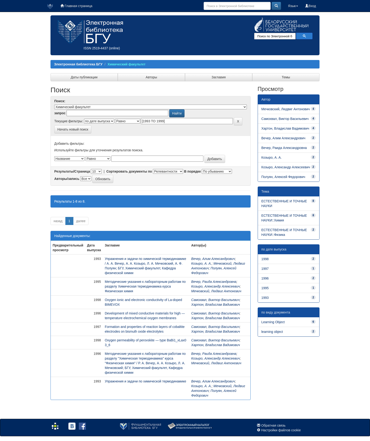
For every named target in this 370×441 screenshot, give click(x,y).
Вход (310, 6)
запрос (60, 113)
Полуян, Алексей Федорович (283, 177)
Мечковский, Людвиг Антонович (216, 291)
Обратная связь (273, 425)
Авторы (151, 77)
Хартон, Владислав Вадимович (215, 304)
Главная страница (76, 6)
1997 (265, 269)
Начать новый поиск (72, 129)
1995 (265, 288)
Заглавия (219, 77)
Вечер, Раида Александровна (213, 282)
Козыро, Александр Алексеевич (215, 286)
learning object (272, 332)
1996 (265, 278)
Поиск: (59, 101)
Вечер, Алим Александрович (213, 259)
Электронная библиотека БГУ (78, 64)
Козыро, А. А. (201, 263)
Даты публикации (84, 77)
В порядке (192, 171)
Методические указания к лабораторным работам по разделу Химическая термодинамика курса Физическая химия (145, 286)
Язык (293, 6)
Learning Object (273, 322)
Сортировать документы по (129, 171)
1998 (265, 259)
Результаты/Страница (72, 171)
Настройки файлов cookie (281, 430)
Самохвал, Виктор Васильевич (215, 300)
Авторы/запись (66, 179)
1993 (265, 298)
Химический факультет (127, 64)
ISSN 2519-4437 (96, 48)
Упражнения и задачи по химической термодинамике (145, 381)
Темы (286, 77)
